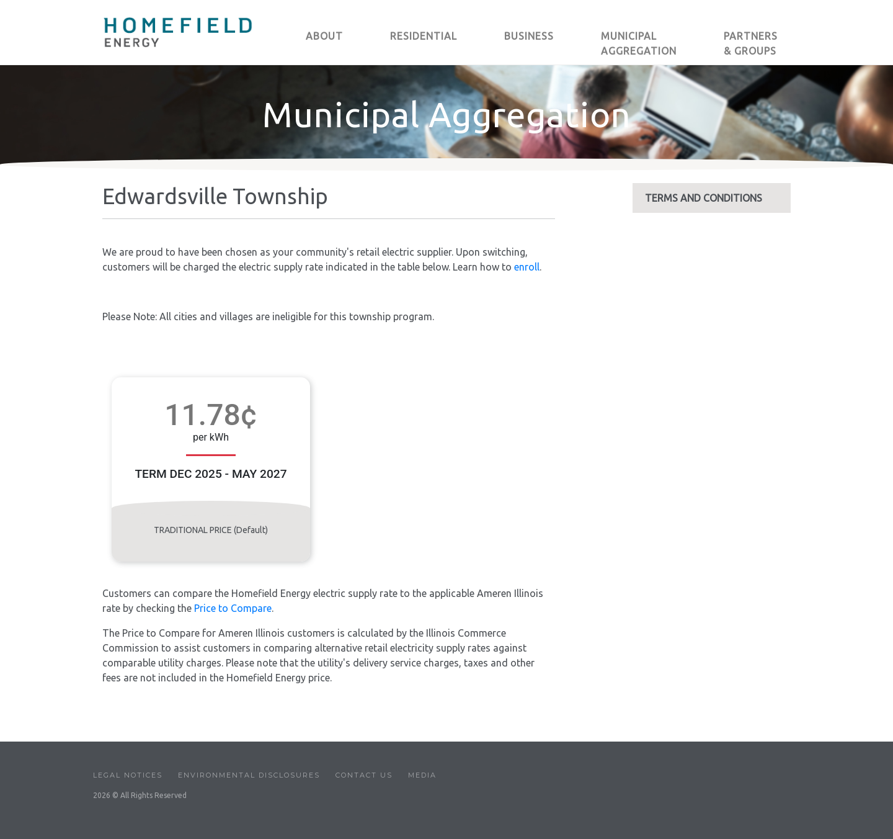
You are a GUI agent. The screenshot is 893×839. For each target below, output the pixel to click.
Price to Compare (233, 608)
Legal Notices (127, 775)
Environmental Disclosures (249, 775)
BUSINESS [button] (529, 36)
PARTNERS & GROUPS (751, 43)
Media (422, 775)
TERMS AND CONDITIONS (703, 198)
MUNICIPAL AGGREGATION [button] (639, 43)
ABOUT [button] (324, 36)
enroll (527, 266)
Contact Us (364, 775)
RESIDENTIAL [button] (423, 36)
